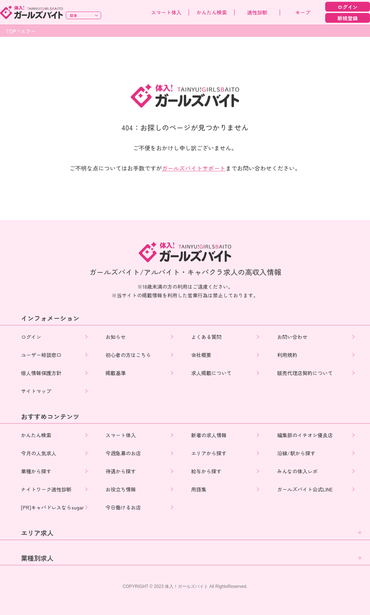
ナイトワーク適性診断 (46, 489)
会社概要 (202, 354)
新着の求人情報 (210, 435)
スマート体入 (166, 12)
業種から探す (36, 471)
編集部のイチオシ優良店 (306, 435)
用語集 (199, 489)
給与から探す (207, 471)
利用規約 (288, 354)
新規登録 (347, 18)
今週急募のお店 (124, 453)
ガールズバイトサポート (193, 168)
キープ (302, 12)
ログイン (347, 6)
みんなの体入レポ (298, 471)
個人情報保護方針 (41, 373)
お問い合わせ (293, 336)
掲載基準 (116, 373)
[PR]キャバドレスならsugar (52, 507)
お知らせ (116, 336)
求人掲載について (212, 373)
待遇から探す (121, 471)
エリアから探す (210, 453)
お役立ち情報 (121, 489)
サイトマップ (36, 391)
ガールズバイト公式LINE (306, 489)
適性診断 (257, 12)
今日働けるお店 (124, 507)
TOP (11, 31)
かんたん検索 (212, 12)
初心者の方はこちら (129, 354)
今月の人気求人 (38, 453)
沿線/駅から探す (297, 453)
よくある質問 (207, 336)
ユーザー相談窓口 (41, 354)
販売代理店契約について (306, 373)
